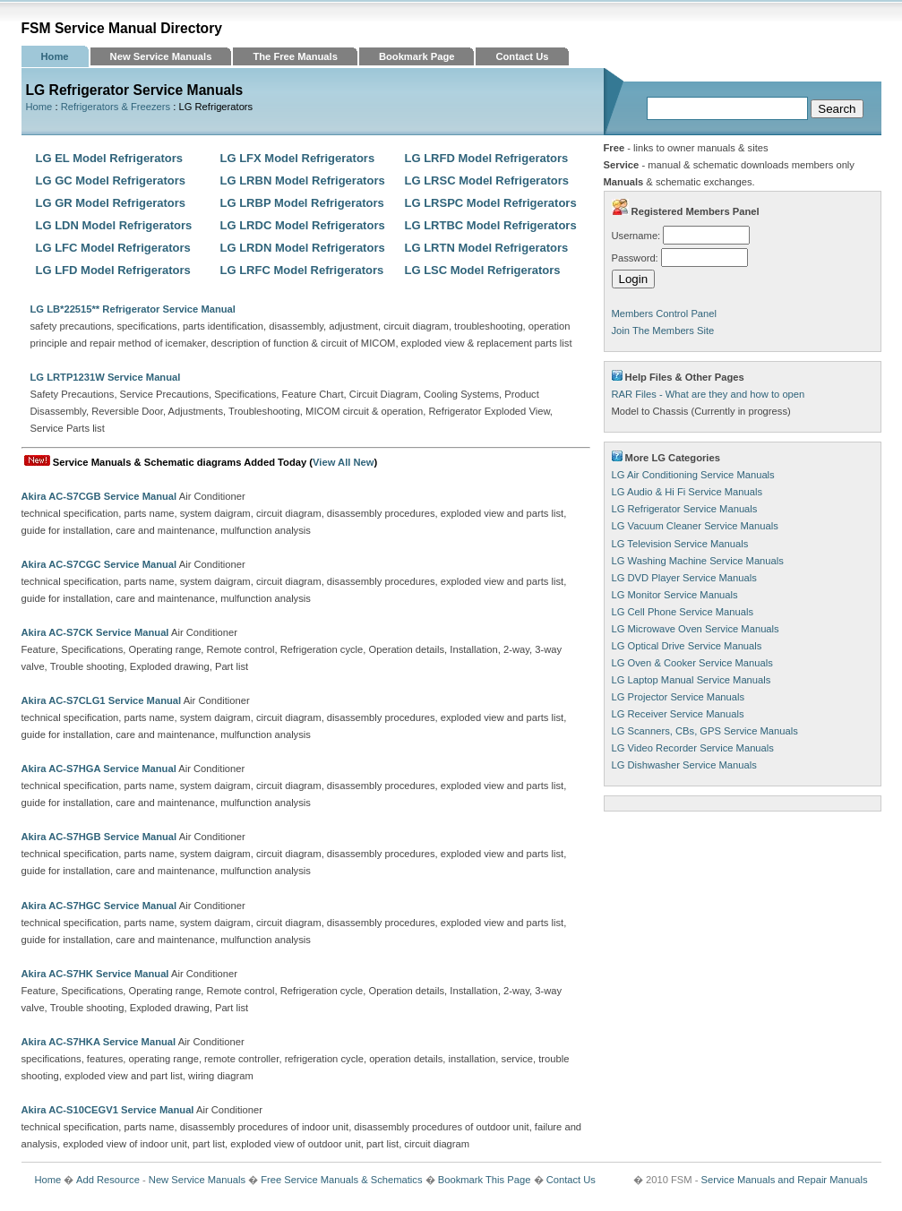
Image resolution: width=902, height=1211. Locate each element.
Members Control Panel (664, 313)
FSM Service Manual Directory (122, 28)
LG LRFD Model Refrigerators (487, 158)
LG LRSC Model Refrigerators (487, 180)
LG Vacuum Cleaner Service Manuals (695, 525)
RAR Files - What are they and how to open (708, 394)
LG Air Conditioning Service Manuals (693, 474)
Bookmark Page (417, 56)
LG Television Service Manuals (680, 543)
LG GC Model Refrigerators (111, 180)
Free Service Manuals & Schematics (341, 1179)
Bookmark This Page (484, 1179)
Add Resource (108, 1179)
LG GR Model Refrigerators (111, 203)
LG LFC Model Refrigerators (113, 247)
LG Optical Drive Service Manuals (687, 645)
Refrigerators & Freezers (115, 106)
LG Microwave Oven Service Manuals (695, 628)
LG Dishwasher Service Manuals (684, 765)
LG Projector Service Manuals (678, 696)
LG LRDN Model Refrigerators (302, 247)
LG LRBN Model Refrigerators (302, 180)
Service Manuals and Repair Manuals (784, 1179)
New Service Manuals (161, 56)
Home (55, 56)
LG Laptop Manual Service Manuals (691, 679)
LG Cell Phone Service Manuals (683, 611)
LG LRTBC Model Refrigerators (491, 225)
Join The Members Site (663, 330)
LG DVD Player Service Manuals (684, 577)
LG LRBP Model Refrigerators (302, 203)
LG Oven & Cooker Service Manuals (692, 662)
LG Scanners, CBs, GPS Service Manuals (705, 731)
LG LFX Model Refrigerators (297, 158)
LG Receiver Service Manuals (678, 714)
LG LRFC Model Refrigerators (302, 270)
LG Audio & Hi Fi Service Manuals (687, 491)
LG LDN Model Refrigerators (114, 225)
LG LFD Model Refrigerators (113, 270)
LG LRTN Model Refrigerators (487, 247)
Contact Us (521, 56)
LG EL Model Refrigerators (109, 158)
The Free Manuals (295, 56)
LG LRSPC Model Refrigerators (491, 203)
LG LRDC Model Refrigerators (302, 225)
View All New (343, 462)
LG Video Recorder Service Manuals (693, 748)
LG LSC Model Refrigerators (483, 270)
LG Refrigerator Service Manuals (685, 508)
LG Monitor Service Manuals (675, 594)
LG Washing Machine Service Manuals (698, 560)
